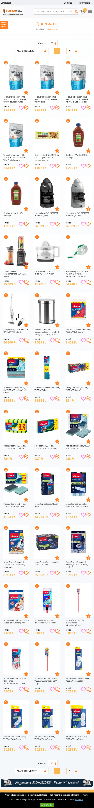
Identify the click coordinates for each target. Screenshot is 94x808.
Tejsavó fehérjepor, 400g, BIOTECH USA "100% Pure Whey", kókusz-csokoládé (77, 99)
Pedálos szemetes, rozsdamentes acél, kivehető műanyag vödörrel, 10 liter (46, 332)
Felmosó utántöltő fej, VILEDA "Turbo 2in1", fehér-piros (16, 621)
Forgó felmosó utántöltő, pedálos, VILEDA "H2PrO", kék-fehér (77, 564)
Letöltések (6, 2)
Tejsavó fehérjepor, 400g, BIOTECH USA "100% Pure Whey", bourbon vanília (14, 99)
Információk (85, 2)
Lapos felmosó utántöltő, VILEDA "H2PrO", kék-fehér (77, 505)
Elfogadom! (47, 805)
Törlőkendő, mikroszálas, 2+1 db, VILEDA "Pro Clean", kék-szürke (16, 390)
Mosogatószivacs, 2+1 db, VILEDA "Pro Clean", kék (14, 505)
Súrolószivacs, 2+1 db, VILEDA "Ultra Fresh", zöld (45, 446)
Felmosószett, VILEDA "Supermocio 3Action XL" (45, 621)
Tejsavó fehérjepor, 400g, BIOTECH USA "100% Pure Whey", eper (45, 99)
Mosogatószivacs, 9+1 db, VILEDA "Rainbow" (77, 388)
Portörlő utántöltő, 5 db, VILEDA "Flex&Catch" (44, 737)
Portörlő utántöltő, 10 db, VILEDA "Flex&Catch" (76, 737)
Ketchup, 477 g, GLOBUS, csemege (76, 156)
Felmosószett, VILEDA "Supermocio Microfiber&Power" (75, 622)
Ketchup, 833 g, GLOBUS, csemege (14, 214)
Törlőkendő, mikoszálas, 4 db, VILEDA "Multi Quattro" (78, 330)
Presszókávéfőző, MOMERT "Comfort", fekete (46, 214)
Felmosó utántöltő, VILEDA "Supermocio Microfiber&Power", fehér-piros (14, 681)
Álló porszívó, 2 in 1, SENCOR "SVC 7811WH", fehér (15, 330)
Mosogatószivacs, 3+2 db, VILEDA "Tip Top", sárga (14, 446)
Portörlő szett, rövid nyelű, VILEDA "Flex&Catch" (14, 737)
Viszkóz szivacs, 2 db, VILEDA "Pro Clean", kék (78, 446)
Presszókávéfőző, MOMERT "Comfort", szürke (77, 214)
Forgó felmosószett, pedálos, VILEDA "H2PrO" (46, 563)
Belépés (68, 2)
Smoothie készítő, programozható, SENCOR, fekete (14, 273)
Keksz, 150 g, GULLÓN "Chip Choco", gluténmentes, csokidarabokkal (46, 157)
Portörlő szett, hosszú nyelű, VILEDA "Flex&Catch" (78, 679)
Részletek (79, 799)
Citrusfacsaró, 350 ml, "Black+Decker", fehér (44, 272)
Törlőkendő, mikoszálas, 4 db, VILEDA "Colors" (47, 388)
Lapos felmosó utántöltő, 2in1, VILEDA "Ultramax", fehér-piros (14, 564)
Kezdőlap (40, 29)
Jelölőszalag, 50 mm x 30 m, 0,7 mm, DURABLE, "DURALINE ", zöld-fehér (77, 273)
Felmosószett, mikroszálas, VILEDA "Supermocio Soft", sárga (46, 681)
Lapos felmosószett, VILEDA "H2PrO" (46, 505)
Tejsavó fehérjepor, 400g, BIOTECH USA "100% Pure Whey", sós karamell (14, 157)
